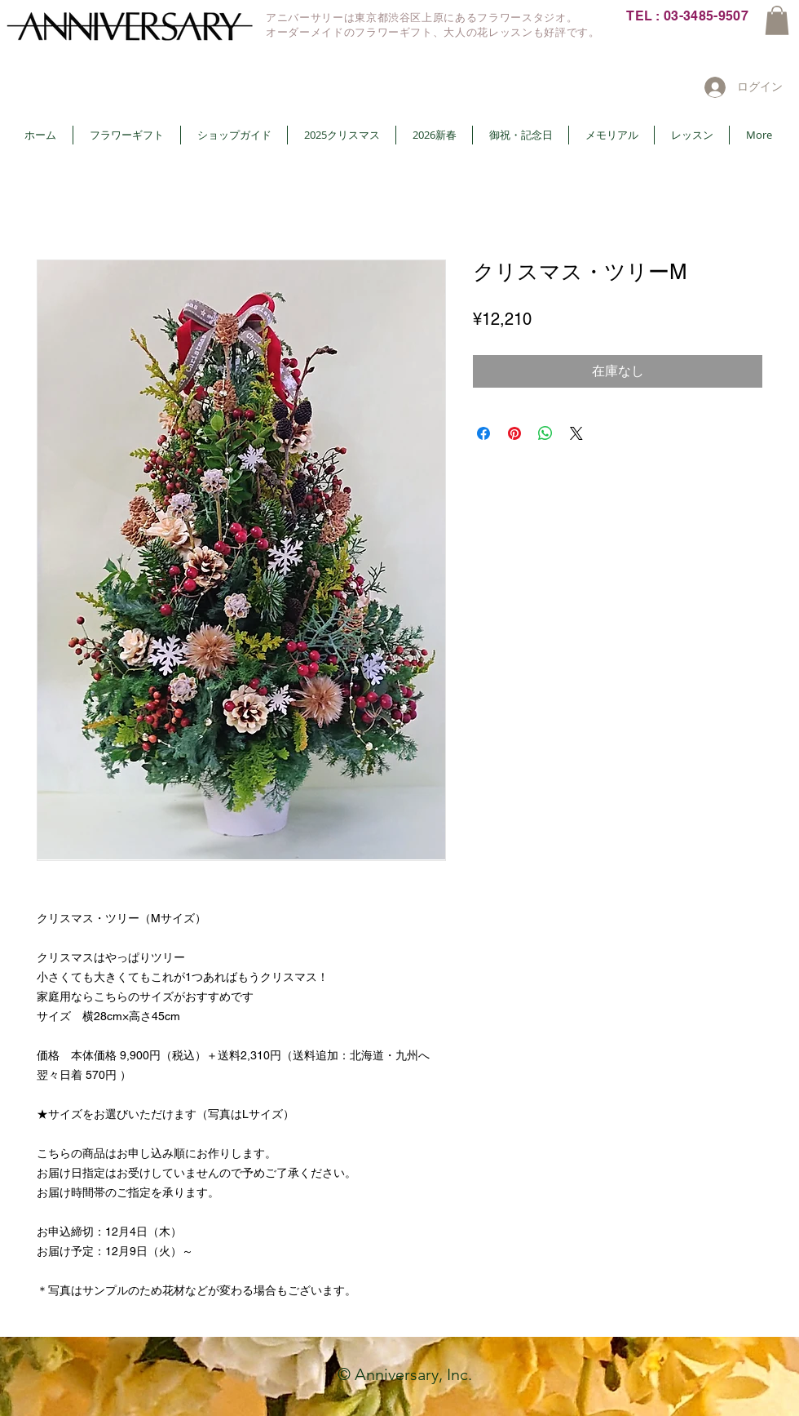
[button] (777, 20)
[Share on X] (576, 433)
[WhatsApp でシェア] (545, 433)
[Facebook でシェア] (483, 433)
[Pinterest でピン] (514, 433)
